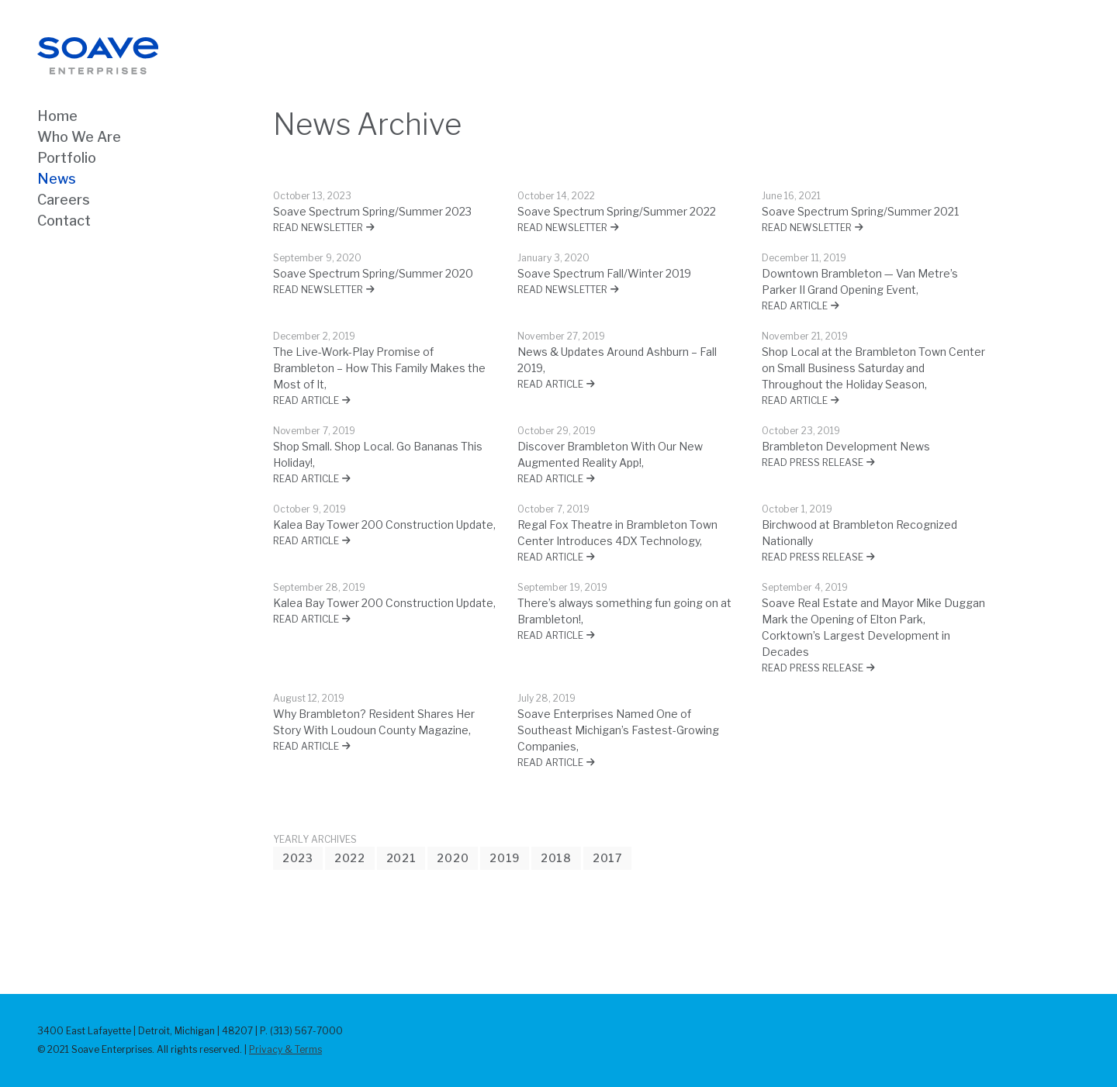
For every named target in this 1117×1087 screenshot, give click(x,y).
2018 (556, 857)
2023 (297, 857)
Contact (64, 220)
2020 (453, 857)
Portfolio (66, 158)
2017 (607, 857)
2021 (401, 857)
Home (57, 116)
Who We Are (79, 137)
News (56, 179)
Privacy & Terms (285, 1049)
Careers (63, 200)
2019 (504, 857)
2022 (349, 857)
